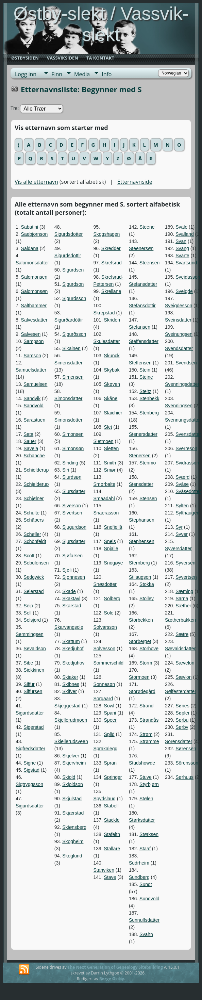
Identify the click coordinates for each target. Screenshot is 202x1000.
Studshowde (142, 763)
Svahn (146, 934)
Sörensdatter (178, 741)
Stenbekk (149, 398)
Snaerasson (106, 512)
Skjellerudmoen (70, 720)
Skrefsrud (111, 262)
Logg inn (25, 74)
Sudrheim (139, 863)
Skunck (112, 355)
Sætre (181, 634)
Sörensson (186, 763)
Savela (30, 448)
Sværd (182, 477)
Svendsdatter (179, 348)
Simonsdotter (68, 420)
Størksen (148, 834)
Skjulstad (72, 798)
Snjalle (111, 548)
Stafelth (112, 834)
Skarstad (71, 605)
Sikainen (71, 348)
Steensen (149, 262)
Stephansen (141, 520)
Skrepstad (104, 312)
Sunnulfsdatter (144, 920)
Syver (181, 534)
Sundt (145, 884)
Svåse (182, 484)
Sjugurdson (74, 527)
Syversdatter (178, 548)
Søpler (182, 713)
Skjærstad (73, 813)
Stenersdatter (143, 434)
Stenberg (149, 412)
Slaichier (113, 412)
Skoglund (72, 855)
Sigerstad (33, 727)
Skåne (111, 398)
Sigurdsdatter (30, 805)
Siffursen (32, 691)
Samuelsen (35, 384)
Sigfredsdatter (30, 748)
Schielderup (36, 470)
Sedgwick (33, 577)
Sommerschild (108, 663)
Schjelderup (36, 484)
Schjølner (33, 498)
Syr (179, 527)
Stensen (148, 498)
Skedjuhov (73, 663)
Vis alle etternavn (36, 181)
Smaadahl (104, 498)
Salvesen (31, 334)
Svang (182, 248)
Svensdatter (188, 434)
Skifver (69, 691)
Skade (69, 591)
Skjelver (70, 755)
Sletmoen (103, 441)
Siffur (28, 684)
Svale (181, 227)
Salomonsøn (34, 291)
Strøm (145, 734)
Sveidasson (187, 277)
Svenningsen (178, 405)
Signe (29, 763)
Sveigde (184, 291)
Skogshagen (106, 234)
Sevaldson (34, 648)
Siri (65, 470)
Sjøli (66, 570)
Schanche (34, 455)
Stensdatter (141, 484)
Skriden (112, 320)
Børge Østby (111, 979)
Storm (145, 663)
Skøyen (112, 384)
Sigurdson (73, 284)
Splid (109, 734)
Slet (108, 427)
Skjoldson (72, 784)
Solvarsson (105, 627)
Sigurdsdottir (67, 255)
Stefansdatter (143, 284)
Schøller (32, 534)
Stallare (112, 848)
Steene (146, 227)
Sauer (29, 441)
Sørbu (181, 720)
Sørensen (185, 748)
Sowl (109, 705)
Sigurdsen (73, 270)
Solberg (112, 598)
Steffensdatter (143, 341)
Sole (109, 613)
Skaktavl (71, 598)
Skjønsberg (74, 827)
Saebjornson (34, 234)
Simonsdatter (68, 398)
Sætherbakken (180, 620)
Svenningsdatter (182, 384)
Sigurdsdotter (68, 234)
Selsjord (32, 620)
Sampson (33, 341)
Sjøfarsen (72, 555)
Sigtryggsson (29, 784)
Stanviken (103, 870)
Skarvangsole (68, 627)
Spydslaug (104, 798)
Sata (28, 434)
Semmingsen (30, 634)
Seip (28, 605)
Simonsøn (73, 448)
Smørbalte (104, 484)
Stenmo (147, 462)
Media (82, 74)
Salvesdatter (34, 320)
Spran (110, 763)
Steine (146, 377)
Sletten (111, 448)
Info (107, 74)
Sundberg (139, 877)
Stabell (111, 805)
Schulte (31, 512)
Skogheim (72, 841)
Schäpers (33, 520)
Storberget (140, 641)
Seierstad (33, 591)
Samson (32, 355)
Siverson (71, 505)
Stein (144, 370)
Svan (180, 241)
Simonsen (72, 434)
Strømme (149, 741)
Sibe (28, 663)
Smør (110, 470)
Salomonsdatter (32, 262)
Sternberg (139, 562)
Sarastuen (34, 420)
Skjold (68, 777)
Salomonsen (34, 277)
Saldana (29, 248)
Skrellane (111, 291)
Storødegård (142, 691)
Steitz (145, 391)
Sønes (182, 705)
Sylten (182, 505)
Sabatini (29, 227)
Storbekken (141, 620)
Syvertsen (186, 577)
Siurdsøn (71, 477)
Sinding (70, 462)
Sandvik (31, 398)
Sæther (183, 605)
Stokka (146, 584)
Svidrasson (187, 462)
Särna (181, 598)
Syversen (185, 562)
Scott (28, 555)
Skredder (111, 248)
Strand (146, 705)
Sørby (181, 727)
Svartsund (186, 262)
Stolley (146, 598)
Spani (110, 713)
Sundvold (149, 898)
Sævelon (184, 663)
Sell (27, 613)
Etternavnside (134, 181)
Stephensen (141, 541)
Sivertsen (72, 512)
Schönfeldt (34, 541)
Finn (56, 74)
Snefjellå (113, 527)
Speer (110, 720)
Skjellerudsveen (71, 741)
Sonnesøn (104, 684)
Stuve (145, 777)
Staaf (145, 848)
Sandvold (33, 405)
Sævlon (183, 677)
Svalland (184, 234)
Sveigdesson (178, 305)
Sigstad (31, 770)
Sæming (184, 591)
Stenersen (140, 455)
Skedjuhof (72, 648)
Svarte (182, 255)
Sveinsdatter (178, 320)
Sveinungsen (178, 334)
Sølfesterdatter (180, 691)
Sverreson (186, 448)
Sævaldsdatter (180, 648)
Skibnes (70, 684)
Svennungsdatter (183, 420)
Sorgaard (103, 698)
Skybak (112, 370)
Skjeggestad (67, 705)
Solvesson (104, 648)
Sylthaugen (187, 512)
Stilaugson (140, 577)
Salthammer (34, 305)
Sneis (110, 541)
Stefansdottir (142, 305)
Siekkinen (33, 670)
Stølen (146, 798)
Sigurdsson (74, 298)
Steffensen (140, 362)
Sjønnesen (73, 577)
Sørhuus (184, 777)
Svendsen (186, 362)
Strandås (148, 720)
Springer (113, 777)
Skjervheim (74, 763)
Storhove (148, 648)
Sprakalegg (105, 748)
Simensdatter (68, 362)
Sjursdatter (73, 541)
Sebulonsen (36, 562)
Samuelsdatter (31, 370)
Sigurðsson (74, 334)
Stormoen (139, 677)
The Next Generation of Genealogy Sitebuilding (115, 967)
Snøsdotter (104, 584)
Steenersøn (141, 248)
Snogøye (113, 562)
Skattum (71, 641)
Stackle (112, 820)
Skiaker (70, 677)
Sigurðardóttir (68, 320)
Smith (110, 462)
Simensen (72, 377)
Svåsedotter (188, 491)
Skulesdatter (106, 341)
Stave (110, 877)
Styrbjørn (149, 784)
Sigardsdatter (30, 713)
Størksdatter (142, 820)
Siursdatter (73, 491)
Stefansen (139, 327)
